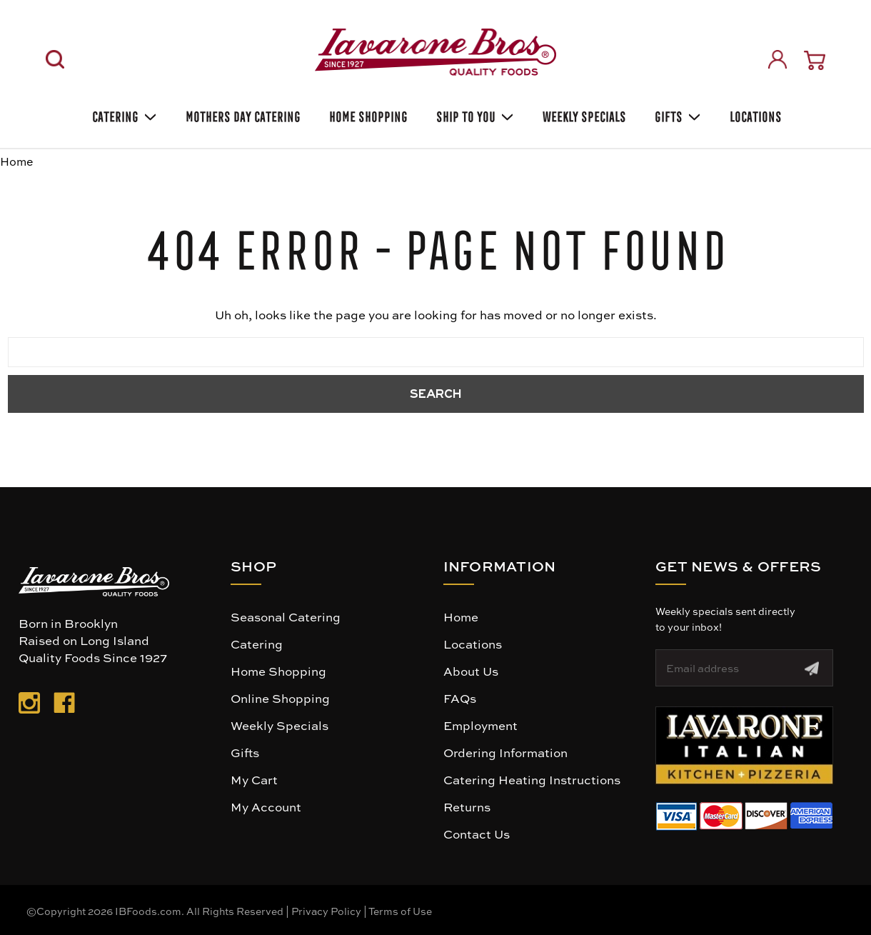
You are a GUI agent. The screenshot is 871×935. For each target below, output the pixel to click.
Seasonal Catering (286, 616)
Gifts (676, 114)
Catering (123, 114)
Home (460, 616)
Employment (480, 725)
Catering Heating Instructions (531, 779)
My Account (266, 806)
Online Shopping (280, 697)
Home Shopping (367, 114)
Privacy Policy (326, 911)
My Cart (254, 779)
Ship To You (474, 114)
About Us (470, 670)
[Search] (55, 59)
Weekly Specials (279, 725)
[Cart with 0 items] (814, 60)
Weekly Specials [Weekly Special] (583, 114)
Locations (754, 114)
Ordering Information (505, 752)
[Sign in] (777, 59)
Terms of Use (400, 911)
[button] (744, 745)
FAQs (459, 697)
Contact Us (476, 833)
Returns (466, 806)
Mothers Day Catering (241, 114)
